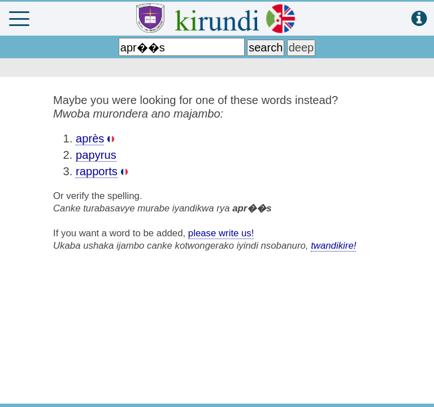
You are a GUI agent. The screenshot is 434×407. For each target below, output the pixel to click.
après (90, 138)
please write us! (221, 233)
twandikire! (333, 245)
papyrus (96, 155)
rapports (97, 171)
